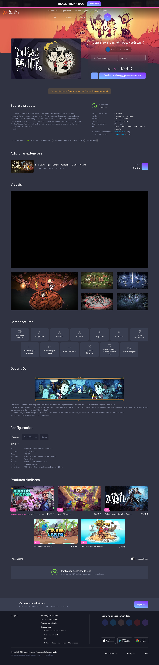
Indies (130, 126)
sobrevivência (45, 140)
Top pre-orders (65, 11)
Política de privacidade (49, 619)
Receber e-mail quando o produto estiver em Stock (122, 76)
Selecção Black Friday (18, 514)
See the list (118, 113)
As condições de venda (49, 615)
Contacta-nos (46, 627)
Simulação (141, 126)
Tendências (52, 11)
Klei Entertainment (121, 119)
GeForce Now (34, 140)
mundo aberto (91, 140)
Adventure (124, 126)
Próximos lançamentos (83, 11)
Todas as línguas (139, 558)
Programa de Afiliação (49, 623)
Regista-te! (141, 604)
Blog (96, 11)
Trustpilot (14, 615)
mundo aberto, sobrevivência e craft (65, 140)
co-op (82, 140)
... (98, 140)
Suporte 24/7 (106, 11)
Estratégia (118, 129)
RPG (135, 126)
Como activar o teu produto (124, 116)
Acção (116, 126)
